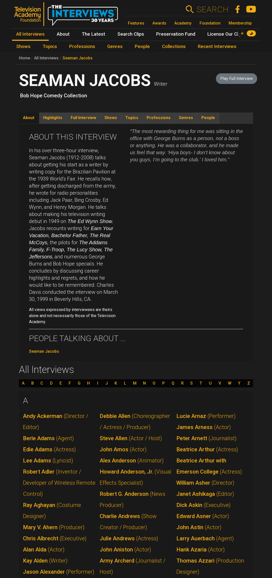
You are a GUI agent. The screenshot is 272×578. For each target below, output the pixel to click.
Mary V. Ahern (54, 527)
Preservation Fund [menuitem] (175, 34)
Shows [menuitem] (23, 46)
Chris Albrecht (55, 538)
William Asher (205, 483)
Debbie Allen (135, 421)
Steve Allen (131, 438)
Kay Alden (45, 561)
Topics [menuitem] (50, 46)
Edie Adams (49, 449)
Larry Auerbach (205, 538)
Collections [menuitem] (174, 46)
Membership (240, 23)
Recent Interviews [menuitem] (217, 46)
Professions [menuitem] (82, 46)
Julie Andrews (129, 538)
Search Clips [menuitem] (130, 34)
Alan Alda (44, 549)
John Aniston (125, 549)
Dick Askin (203, 505)
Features (136, 23)
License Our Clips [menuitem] (225, 34)
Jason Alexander (58, 572)
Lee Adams (48, 460)
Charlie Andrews (128, 521)
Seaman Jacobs (78, 58)
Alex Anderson (132, 460)
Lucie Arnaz (206, 416)
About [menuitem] (63, 34)
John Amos (123, 449)
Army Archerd (133, 566)
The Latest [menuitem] (93, 34)
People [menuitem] (142, 46)
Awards (159, 23)
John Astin (199, 527)
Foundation (210, 23)
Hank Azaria (200, 549)
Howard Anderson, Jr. (135, 477)
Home (24, 58)
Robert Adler (59, 483)
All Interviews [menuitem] (30, 34)
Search (213, 9)
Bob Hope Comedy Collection (53, 96)
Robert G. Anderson (132, 499)
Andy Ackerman (55, 421)
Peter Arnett (206, 438)
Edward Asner (202, 516)
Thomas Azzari (210, 566)
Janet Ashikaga (205, 494)
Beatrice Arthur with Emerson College (209, 466)
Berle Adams (48, 438)
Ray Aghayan (52, 510)
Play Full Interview (236, 78)
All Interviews (46, 58)
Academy (183, 23)
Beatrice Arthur (207, 449)
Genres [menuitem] (115, 46)
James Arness (203, 427)
